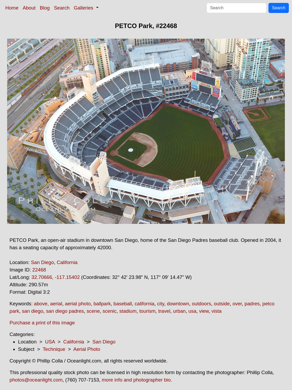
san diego (32, 311)
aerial (56, 303)
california (144, 303)
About (29, 8)
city (160, 303)
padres (252, 303)
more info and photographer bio (136, 380)
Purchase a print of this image (42, 322)
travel (164, 311)
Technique (54, 349)
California (67, 262)
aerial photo (78, 303)
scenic (110, 311)
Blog (45, 8)
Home (12, 8)
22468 (39, 270)
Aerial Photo (86, 349)
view (204, 311)
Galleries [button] (84, 8)
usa (192, 311)
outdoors (201, 303)
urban (179, 311)
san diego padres (65, 311)
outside (222, 303)
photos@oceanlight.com (36, 380)
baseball (122, 303)
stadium (127, 311)
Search (62, 8)
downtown (178, 303)
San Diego (42, 262)
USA (50, 341)
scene (93, 311)
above (40, 303)
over (237, 303)
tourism (147, 311)
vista (216, 311)
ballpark (102, 303)
